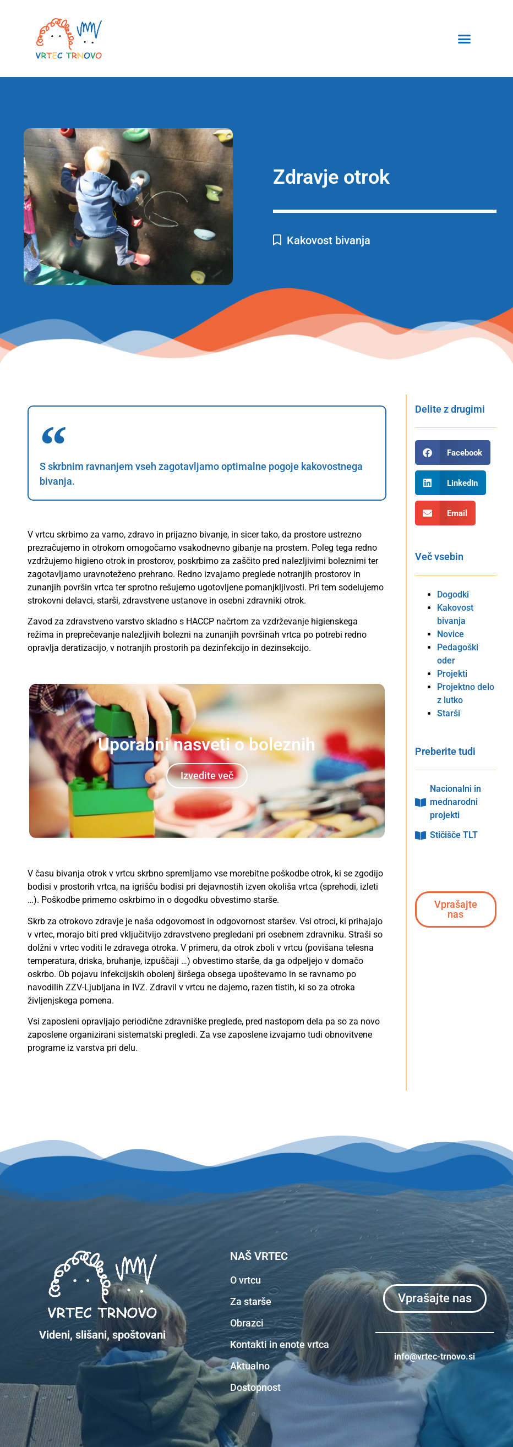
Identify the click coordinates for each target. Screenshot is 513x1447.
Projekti (452, 673)
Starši (448, 713)
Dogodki (453, 594)
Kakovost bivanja (328, 240)
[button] (492, 38)
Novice (450, 634)
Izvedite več (207, 775)
